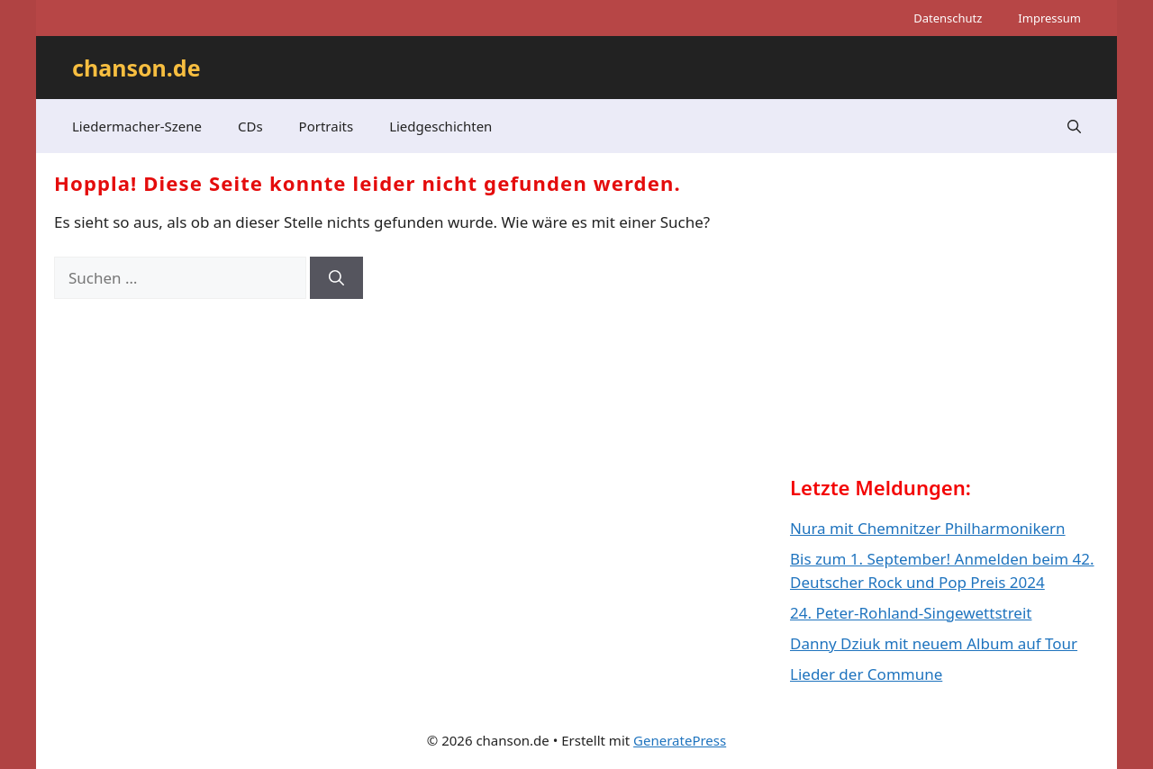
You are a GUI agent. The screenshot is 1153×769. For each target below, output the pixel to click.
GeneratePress (679, 740)
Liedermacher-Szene (137, 126)
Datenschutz (947, 18)
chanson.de (136, 67)
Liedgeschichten (440, 126)
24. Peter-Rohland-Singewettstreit (910, 612)
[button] (1074, 126)
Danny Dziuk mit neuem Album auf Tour (933, 643)
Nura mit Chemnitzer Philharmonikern (928, 528)
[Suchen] (336, 278)
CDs (250, 126)
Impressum (1049, 18)
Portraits (326, 126)
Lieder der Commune (866, 674)
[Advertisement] (925, 329)
